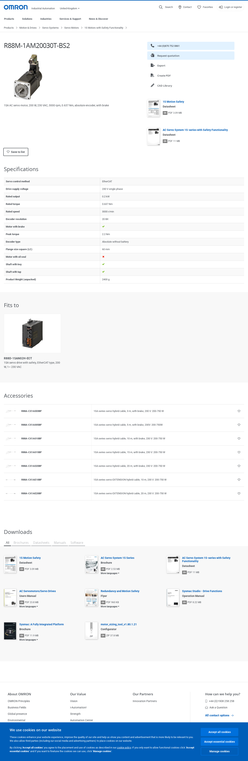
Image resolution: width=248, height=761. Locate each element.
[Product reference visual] (11, 411)
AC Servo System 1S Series (117, 558)
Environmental (16, 720)
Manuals (60, 543)
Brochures (21, 543)
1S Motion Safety (173, 101)
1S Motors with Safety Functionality (103, 27)
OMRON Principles (19, 701)
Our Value (78, 694)
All (7, 543)
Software (77, 543)
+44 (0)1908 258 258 (219, 701)
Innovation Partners (145, 701)
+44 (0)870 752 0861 (165, 46)
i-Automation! (78, 707)
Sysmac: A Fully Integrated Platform (41, 624)
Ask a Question (216, 707)
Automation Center (81, 720)
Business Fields (17, 707)
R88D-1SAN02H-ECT (18, 358)
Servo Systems (50, 27)
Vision (74, 701)
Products (9, 18)
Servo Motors (71, 27)
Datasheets (41, 543)
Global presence (17, 713)
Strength (75, 713)
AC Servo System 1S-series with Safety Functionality (195, 130)
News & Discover (98, 18)
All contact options (219, 715)
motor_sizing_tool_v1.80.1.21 (119, 624)
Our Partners (143, 694)
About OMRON (19, 694)
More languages (109, 573)
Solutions (27, 18)
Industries (46, 18)
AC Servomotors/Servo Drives (37, 591)
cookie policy (124, 747)
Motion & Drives (28, 27)
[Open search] (166, 7)
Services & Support (70, 18)
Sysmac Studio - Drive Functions (202, 591)
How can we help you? (222, 694)
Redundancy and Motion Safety (120, 591)
